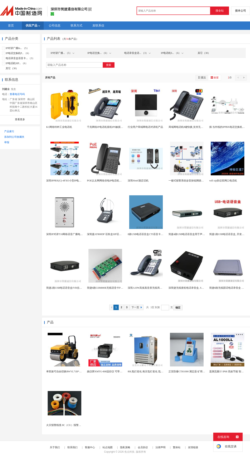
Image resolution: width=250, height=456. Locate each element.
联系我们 (72, 447)
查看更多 (20, 119)
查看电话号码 (17, 94)
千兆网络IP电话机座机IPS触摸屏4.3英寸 (109, 127)
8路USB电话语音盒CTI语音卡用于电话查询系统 (154, 234)
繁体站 (176, 447)
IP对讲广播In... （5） (17, 48)
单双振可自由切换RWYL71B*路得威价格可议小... (73, 371)
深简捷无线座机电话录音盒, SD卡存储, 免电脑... (194, 287)
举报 (6, 142)
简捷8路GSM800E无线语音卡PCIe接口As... (110, 287)
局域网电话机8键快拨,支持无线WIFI (188, 127)
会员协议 (143, 447)
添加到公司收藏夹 (14, 136)
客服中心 (90, 447)
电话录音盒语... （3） (137, 53)
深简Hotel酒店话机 (138, 180)
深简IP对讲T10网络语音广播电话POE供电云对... (73, 234)
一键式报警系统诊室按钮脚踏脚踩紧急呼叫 (192, 180)
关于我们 (55, 447)
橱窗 (214, 77)
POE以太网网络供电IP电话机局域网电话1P (110, 180)
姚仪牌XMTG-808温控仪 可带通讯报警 (108, 371)
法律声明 (160, 447)
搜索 (108, 64)
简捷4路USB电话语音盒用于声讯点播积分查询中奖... (197, 234)
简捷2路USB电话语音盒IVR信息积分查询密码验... (73, 287)
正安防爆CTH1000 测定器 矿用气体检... (190, 371)
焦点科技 (129, 451)
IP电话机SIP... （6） (17, 63)
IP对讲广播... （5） (62, 53)
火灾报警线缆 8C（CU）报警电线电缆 (67, 425)
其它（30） (12, 68)
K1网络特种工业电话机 (59, 127)
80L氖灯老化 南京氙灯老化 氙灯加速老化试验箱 (154, 371)
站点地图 (108, 447)
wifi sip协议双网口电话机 (223, 180)
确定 (177, 307)
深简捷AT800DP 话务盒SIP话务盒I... (107, 234)
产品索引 (9, 131)
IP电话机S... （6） (172, 53)
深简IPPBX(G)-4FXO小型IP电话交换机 (67, 180)
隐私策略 (125, 447)
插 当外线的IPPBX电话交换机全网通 (229, 127)
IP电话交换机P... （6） (18, 53)
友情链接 (193, 447)
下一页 (137, 307)
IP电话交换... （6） (99, 53)
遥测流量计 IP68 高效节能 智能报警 (229, 371)
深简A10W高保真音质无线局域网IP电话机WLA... (155, 287)
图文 (202, 77)
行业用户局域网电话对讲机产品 (145, 127)
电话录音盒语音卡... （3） (20, 58)
